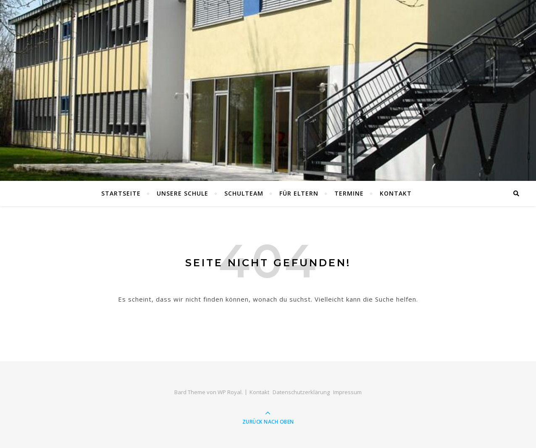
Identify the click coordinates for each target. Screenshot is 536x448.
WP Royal (230, 392)
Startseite (121, 193)
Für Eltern (298, 193)
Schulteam (243, 193)
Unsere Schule (182, 193)
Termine (349, 193)
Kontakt (396, 193)
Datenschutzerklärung (301, 392)
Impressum (347, 392)
